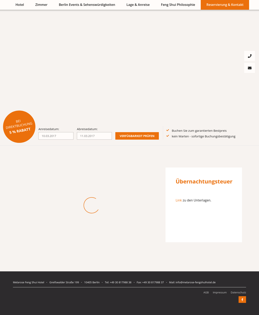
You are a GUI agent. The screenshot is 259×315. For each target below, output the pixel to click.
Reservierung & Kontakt (224, 4)
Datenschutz (238, 292)
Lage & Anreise (138, 4)
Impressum (220, 292)
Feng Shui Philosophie (178, 4)
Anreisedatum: (48, 129)
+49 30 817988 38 (121, 282)
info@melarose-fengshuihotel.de (196, 282)
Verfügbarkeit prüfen (137, 136)
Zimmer (41, 4)
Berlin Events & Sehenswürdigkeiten (87, 4)
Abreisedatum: (87, 129)
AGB (206, 292)
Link (179, 200)
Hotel (20, 4)
